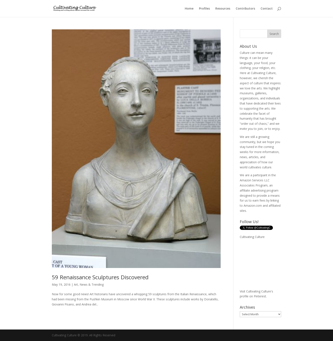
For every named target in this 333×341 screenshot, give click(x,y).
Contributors (245, 8)
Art (76, 284)
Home (189, 8)
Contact (267, 8)
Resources (222, 8)
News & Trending (92, 284)
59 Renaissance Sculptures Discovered (100, 277)
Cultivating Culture (252, 237)
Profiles (204, 8)
